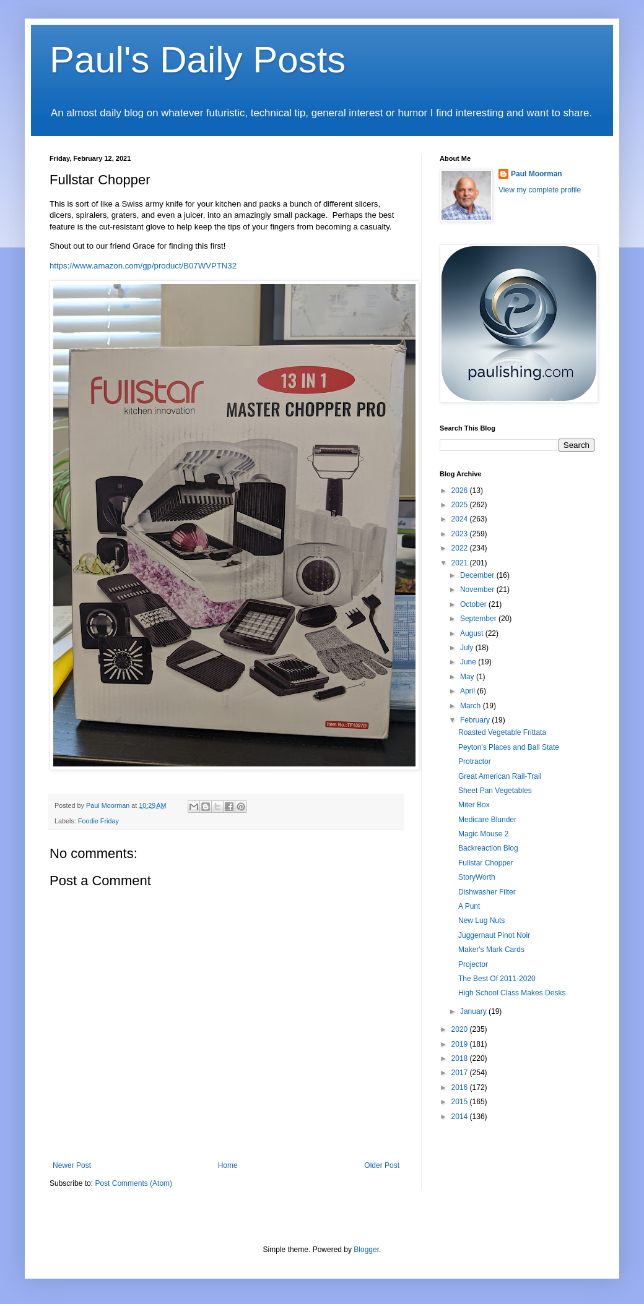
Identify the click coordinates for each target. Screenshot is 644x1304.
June (469, 662)
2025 (460, 504)
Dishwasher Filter (487, 892)
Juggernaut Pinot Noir (494, 935)
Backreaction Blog (488, 848)
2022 (460, 548)
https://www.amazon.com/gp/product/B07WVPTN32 (143, 265)
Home (228, 1165)
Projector (473, 964)
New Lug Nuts (481, 920)
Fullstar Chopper (485, 863)
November (478, 589)
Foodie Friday (98, 821)
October (474, 604)
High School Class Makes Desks (511, 993)
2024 (460, 519)
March (471, 705)
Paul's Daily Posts (198, 59)
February (476, 720)
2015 (460, 1101)
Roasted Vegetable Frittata (502, 732)
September (479, 618)
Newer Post (72, 1165)
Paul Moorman (536, 173)
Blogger (366, 1249)
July (468, 647)
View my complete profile (539, 190)
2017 (460, 1072)
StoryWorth (476, 877)
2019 (460, 1044)
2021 (460, 563)
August (472, 633)
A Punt (469, 906)
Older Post (381, 1165)
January (474, 1011)
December (478, 575)
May (468, 676)
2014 (460, 1116)
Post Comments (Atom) (133, 1183)
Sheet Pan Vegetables (495, 790)
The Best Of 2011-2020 (497, 978)
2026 (460, 490)
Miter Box (474, 804)
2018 (460, 1058)
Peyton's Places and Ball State (508, 747)
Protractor (474, 761)
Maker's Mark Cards (491, 949)
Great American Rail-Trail (499, 776)
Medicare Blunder (487, 819)
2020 (460, 1029)
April (468, 691)
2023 (460, 534)
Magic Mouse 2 (483, 834)
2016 (460, 1087)
